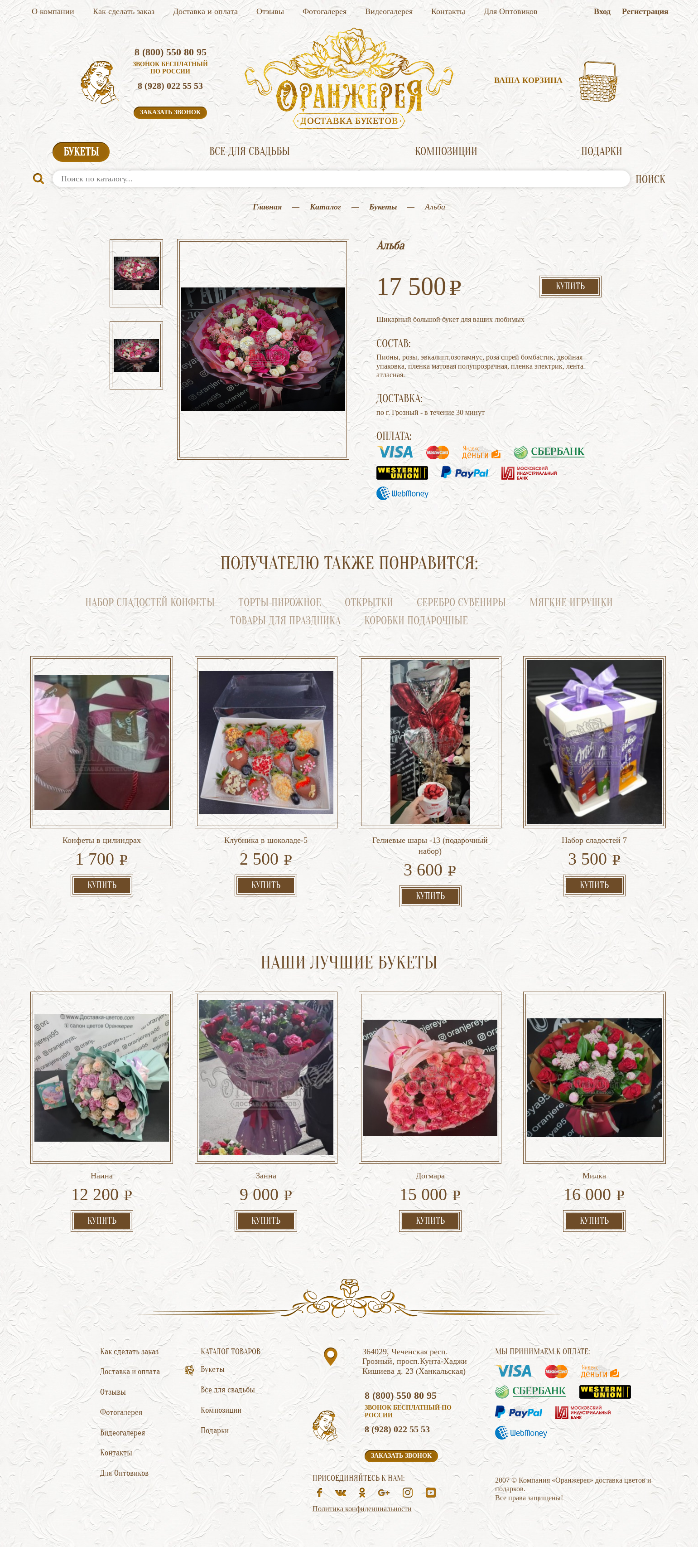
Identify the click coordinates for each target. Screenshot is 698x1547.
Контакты (448, 11)
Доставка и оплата (205, 11)
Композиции (446, 152)
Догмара (430, 1175)
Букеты (81, 152)
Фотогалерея (325, 11)
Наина (102, 1175)
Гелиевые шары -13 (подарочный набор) (430, 846)
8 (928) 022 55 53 (170, 86)
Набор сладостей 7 (594, 840)
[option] (136, 274)
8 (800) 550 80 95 (171, 52)
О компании (53, 11)
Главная (267, 206)
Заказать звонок (170, 112)
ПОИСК (650, 180)
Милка (594, 1175)
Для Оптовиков (511, 11)
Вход (602, 11)
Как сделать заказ (123, 11)
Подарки (601, 152)
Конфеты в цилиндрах (102, 840)
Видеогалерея (389, 11)
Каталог (325, 206)
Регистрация (645, 11)
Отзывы (270, 11)
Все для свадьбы (249, 152)
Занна (266, 1175)
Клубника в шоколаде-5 (266, 840)
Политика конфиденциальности (362, 1509)
